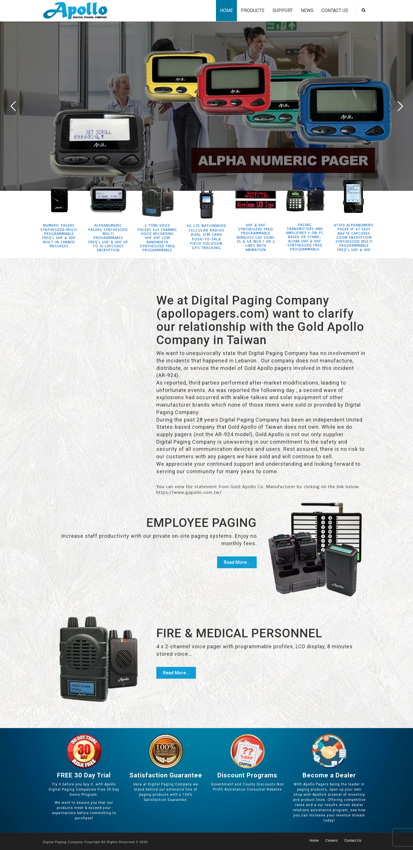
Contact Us (335, 10)
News (307, 10)
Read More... (237, 562)
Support (282, 10)
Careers (332, 841)
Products (252, 10)
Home (226, 10)
